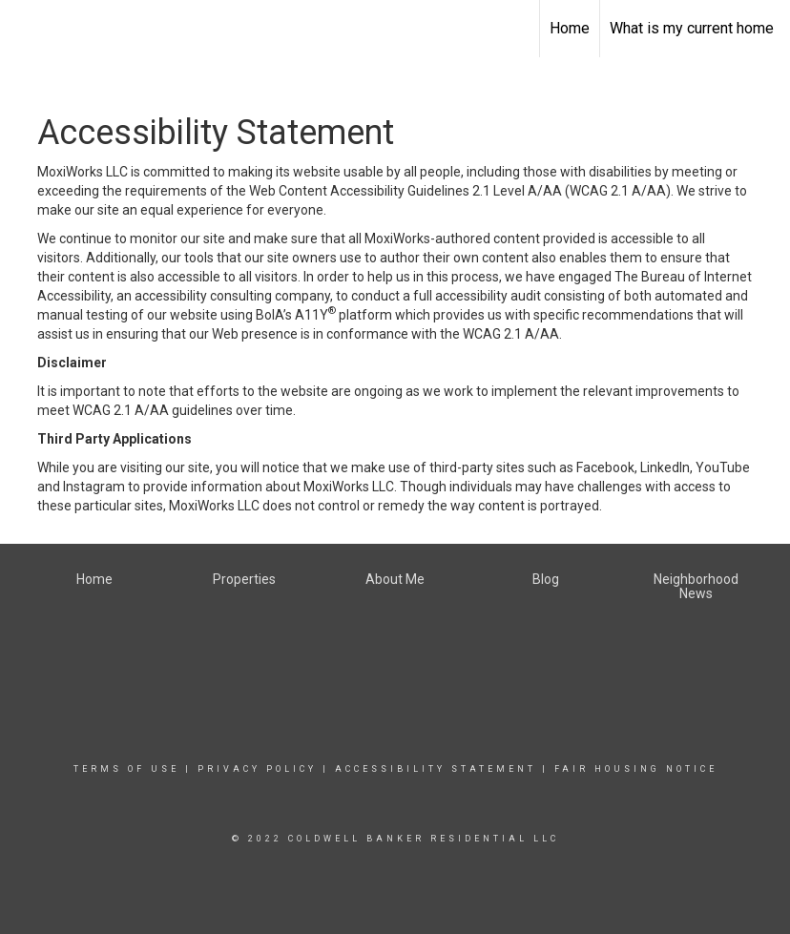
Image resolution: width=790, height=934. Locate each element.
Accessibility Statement (435, 769)
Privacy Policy (257, 769)
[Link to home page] (24, 28)
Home (570, 28)
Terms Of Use (126, 769)
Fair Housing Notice (635, 769)
